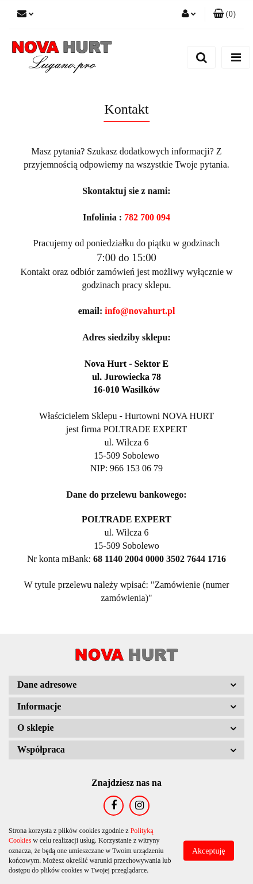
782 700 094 (147, 217)
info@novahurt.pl (140, 311)
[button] (224, 14)
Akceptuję (208, 851)
